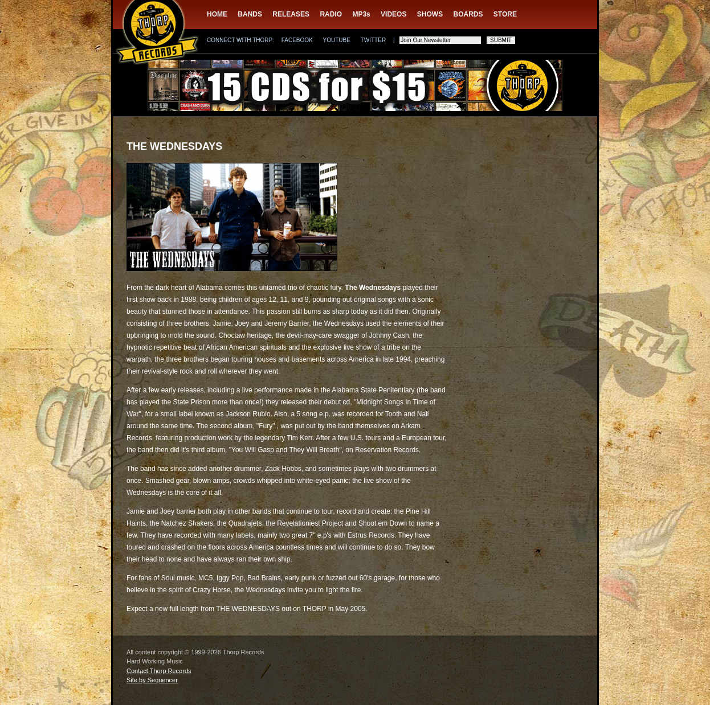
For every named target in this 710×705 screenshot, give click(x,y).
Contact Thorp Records (159, 670)
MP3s (361, 14)
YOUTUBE (336, 40)
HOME (217, 14)
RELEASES (290, 14)
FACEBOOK (297, 40)
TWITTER (373, 40)
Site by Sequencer (152, 680)
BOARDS (468, 14)
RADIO (331, 14)
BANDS (250, 14)
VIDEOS (393, 14)
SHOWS (430, 14)
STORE (505, 14)
